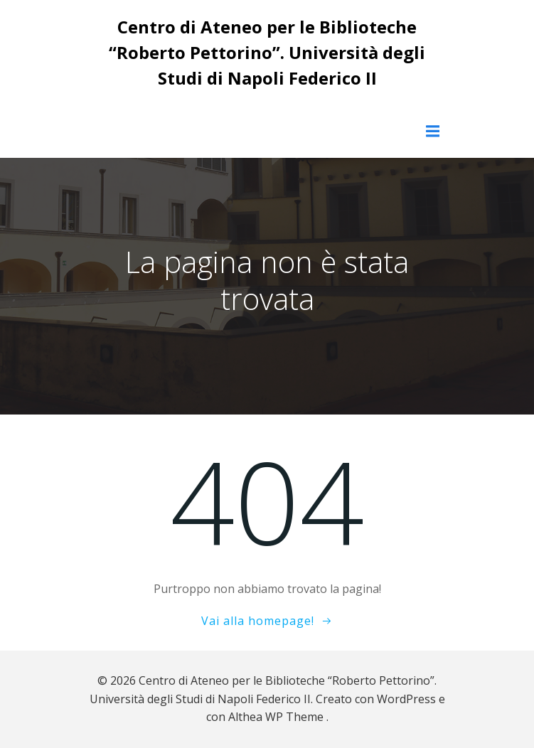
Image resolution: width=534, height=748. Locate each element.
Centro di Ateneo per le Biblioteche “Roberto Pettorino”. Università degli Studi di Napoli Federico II (267, 52)
